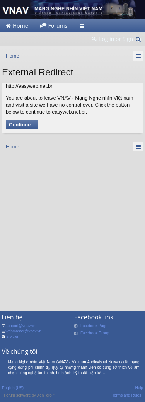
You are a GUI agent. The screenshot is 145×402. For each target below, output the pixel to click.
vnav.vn (12, 336)
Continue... (22, 124)
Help (139, 388)
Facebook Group (94, 333)
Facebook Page (93, 326)
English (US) (13, 388)
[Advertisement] (72, 228)
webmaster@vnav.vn (23, 331)
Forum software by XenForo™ (30, 395)
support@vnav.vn (20, 326)
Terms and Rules (126, 395)
